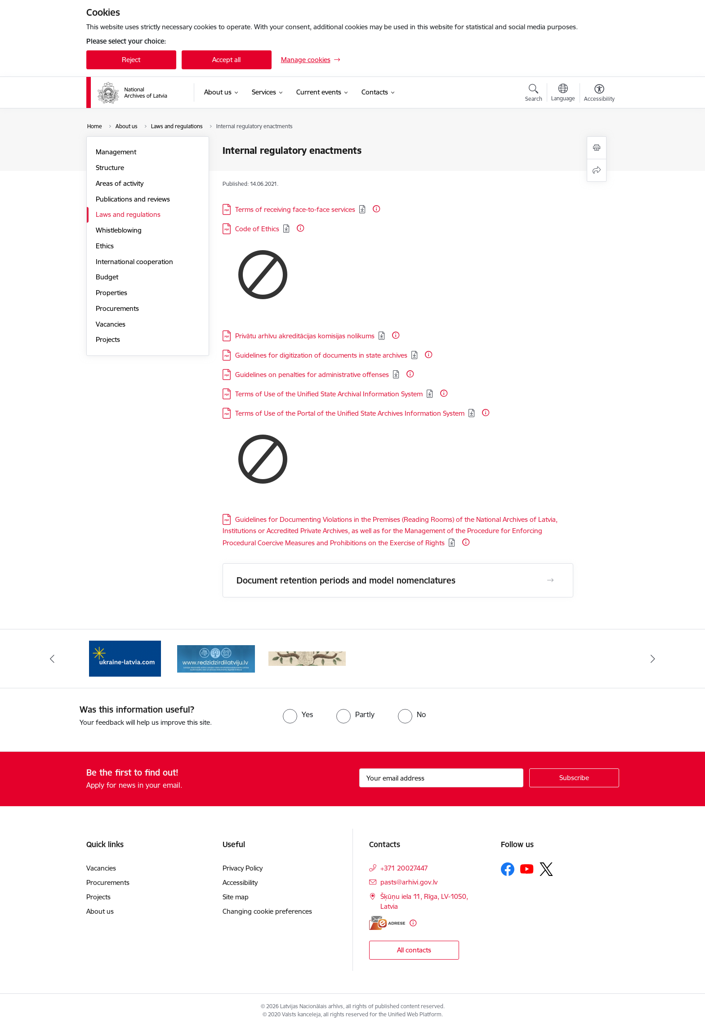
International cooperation (134, 261)
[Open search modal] (534, 94)
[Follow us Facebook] (507, 869)
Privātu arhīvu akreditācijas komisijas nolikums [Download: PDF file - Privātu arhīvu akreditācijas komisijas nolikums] (305, 336)
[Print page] (596, 148)
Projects (108, 339)
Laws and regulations (128, 214)
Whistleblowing (119, 230)
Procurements (117, 308)
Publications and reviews (133, 199)
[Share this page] (596, 170)
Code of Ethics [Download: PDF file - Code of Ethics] (257, 228)
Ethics (105, 246)
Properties (111, 292)
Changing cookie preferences (267, 911)
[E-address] (387, 923)
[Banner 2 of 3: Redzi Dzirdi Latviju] (216, 658)
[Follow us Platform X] (546, 869)
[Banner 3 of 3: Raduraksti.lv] (307, 658)
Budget (107, 277)
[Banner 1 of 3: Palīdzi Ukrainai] (125, 658)
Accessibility (240, 882)
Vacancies (110, 324)
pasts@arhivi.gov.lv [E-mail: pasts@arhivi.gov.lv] (408, 882)
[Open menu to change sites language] (563, 93)
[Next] (653, 658)
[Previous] (52, 658)
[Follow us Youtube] (527, 868)
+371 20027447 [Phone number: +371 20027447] (404, 868)
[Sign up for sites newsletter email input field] (441, 777)
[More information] (376, 208)
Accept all (226, 59)
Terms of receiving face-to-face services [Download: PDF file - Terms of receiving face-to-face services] (295, 209)
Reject (131, 59)
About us (100, 911)
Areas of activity (119, 183)
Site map (236, 897)
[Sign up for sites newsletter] (574, 777)
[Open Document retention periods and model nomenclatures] (550, 580)
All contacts (414, 950)
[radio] (298, 714)
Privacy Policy (243, 868)
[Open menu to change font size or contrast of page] (599, 94)
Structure (110, 167)
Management (116, 152)
